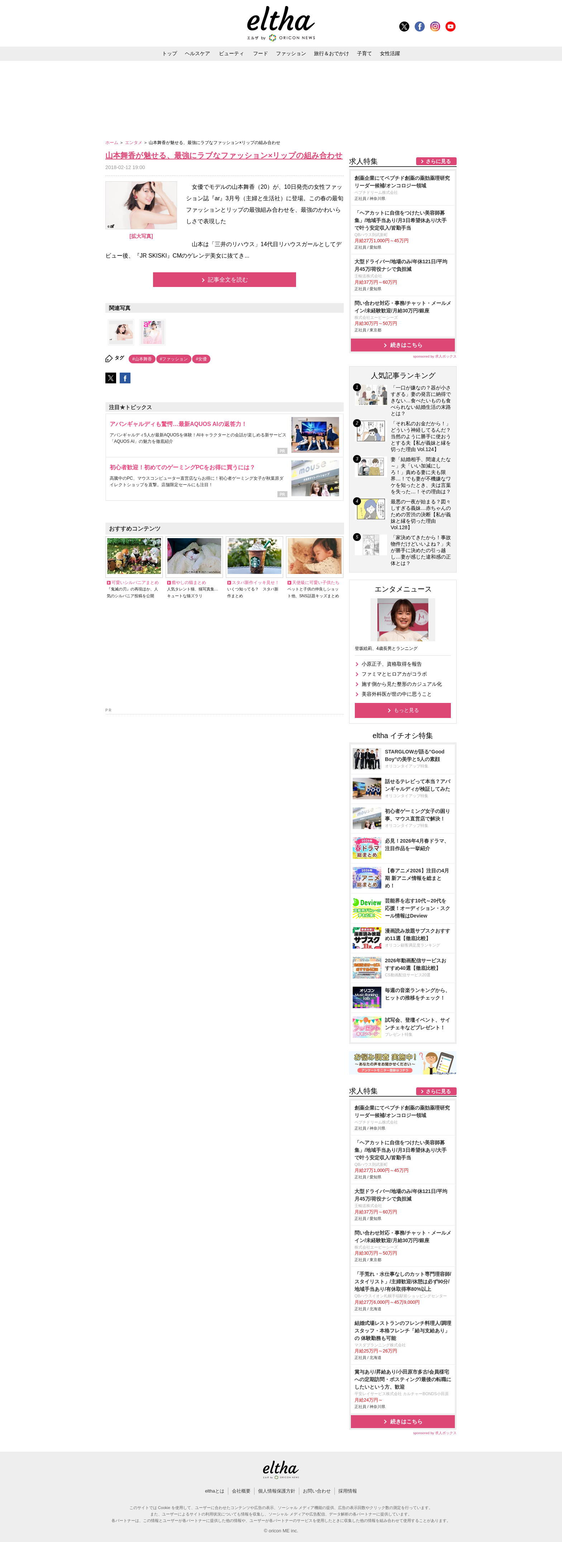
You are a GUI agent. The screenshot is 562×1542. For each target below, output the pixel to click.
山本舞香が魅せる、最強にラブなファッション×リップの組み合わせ (224, 155)
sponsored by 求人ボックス (435, 356)
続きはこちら (406, 345)
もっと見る (406, 710)
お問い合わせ (317, 1491)
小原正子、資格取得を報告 (392, 664)
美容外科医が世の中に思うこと (397, 694)
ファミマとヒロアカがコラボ (394, 674)
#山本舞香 (142, 358)
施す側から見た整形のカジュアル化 (402, 684)
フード (260, 53)
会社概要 (241, 1491)
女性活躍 (390, 53)
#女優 (201, 358)
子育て (364, 53)
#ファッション (174, 358)
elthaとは (214, 1491)
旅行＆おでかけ (331, 53)
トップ (169, 53)
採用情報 (347, 1491)
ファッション (291, 53)
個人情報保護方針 (276, 1491)
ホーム (112, 142)
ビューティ (231, 53)
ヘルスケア (197, 53)
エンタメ (134, 142)
